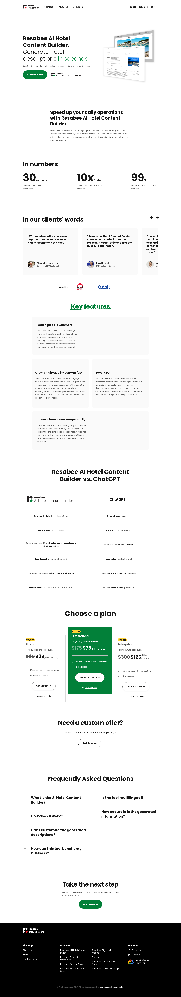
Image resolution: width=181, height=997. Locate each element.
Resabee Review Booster (73, 964)
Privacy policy (102, 987)
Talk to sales (90, 743)
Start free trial (35, 74)
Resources (77, 7)
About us (63, 7)
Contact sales (137, 6)
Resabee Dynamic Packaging (69, 958)
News (25, 954)
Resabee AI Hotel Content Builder (73, 951)
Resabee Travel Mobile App (106, 968)
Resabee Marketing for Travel (103, 963)
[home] (31, 7)
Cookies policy (117, 987)
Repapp (96, 957)
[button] (49, 7)
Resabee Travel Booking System (72, 969)
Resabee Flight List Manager (101, 951)
